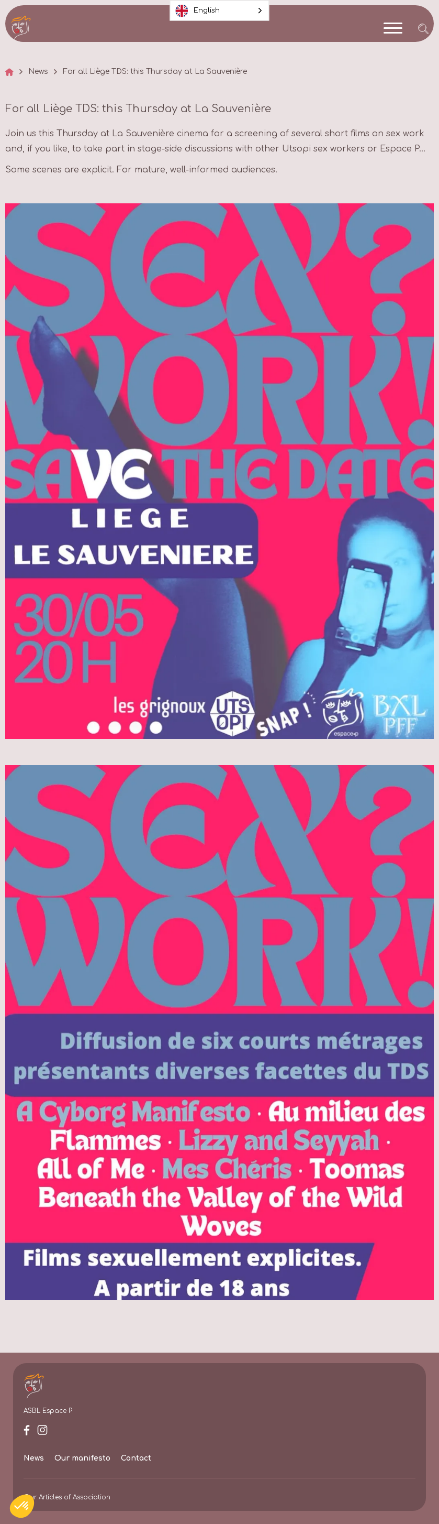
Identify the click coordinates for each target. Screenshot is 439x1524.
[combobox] (219, 11)
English (198, 10)
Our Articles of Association (67, 1497)
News (38, 71)
